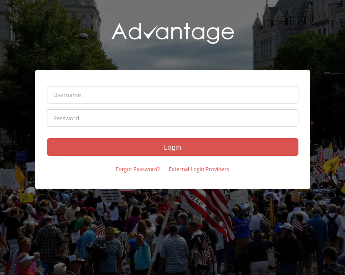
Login (172, 147)
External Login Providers (199, 169)
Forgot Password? (138, 169)
